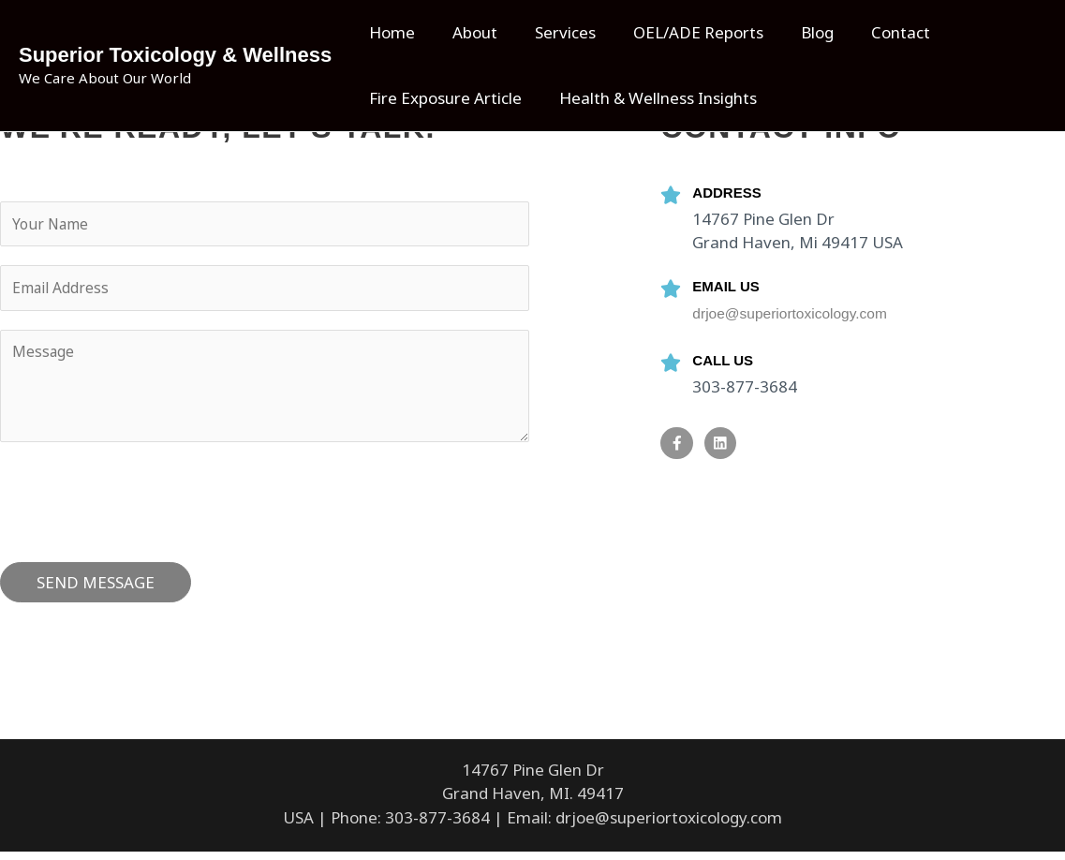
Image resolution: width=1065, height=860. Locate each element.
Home (389, 32)
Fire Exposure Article (442, 98)
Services (551, 32)
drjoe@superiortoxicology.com (799, 313)
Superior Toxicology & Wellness (175, 55)
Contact (869, 32)
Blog (792, 32)
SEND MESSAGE (96, 590)
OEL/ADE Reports (679, 32)
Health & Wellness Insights (649, 98)
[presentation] (142, 505)
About (466, 32)
